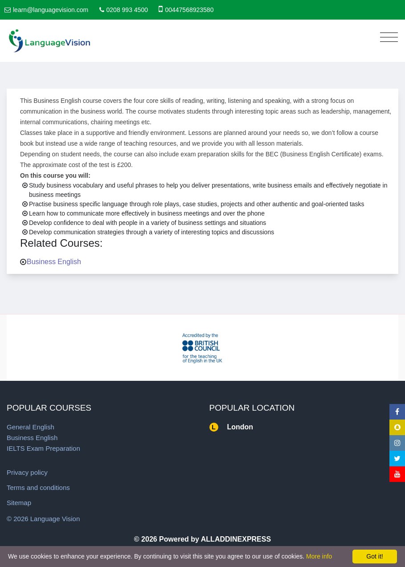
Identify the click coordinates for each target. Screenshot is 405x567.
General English (30, 427)
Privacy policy (27, 472)
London (240, 427)
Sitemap (19, 502)
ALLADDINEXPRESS (236, 539)
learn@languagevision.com (50, 9)
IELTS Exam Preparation (43, 448)
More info (319, 556)
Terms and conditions (38, 487)
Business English (54, 261)
